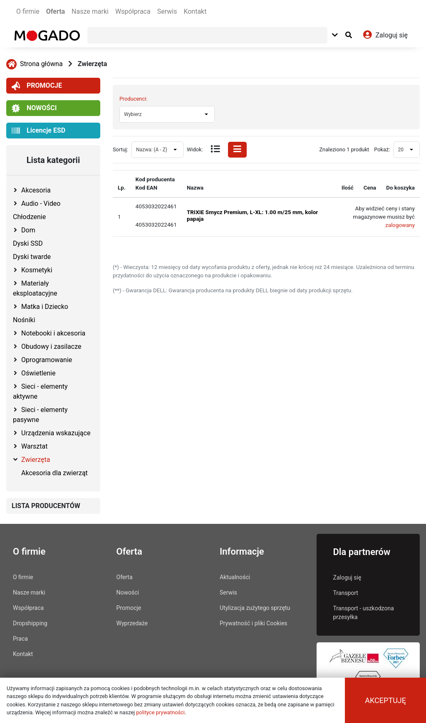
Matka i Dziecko (44, 307)
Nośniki (24, 320)
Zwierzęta (92, 64)
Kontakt (194, 11)
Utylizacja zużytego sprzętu (255, 608)
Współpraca (133, 11)
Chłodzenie (29, 217)
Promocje (128, 608)
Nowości (127, 592)
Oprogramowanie (46, 360)
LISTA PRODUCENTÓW (46, 506)
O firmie (28, 11)
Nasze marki (90, 11)
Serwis (167, 11)
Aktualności (235, 577)
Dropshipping (30, 623)
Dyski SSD (28, 243)
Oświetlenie (38, 373)
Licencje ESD (38, 130)
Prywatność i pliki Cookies (253, 623)
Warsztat (34, 446)
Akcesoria (36, 190)
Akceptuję (385, 700)
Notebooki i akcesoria (53, 333)
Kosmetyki (36, 270)
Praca (20, 638)
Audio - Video (40, 203)
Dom (28, 230)
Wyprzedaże (132, 623)
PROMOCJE (37, 85)
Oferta (55, 11)
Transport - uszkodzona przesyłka (363, 612)
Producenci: (133, 99)
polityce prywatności (160, 712)
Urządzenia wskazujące (55, 433)
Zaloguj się (347, 577)
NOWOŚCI (34, 108)
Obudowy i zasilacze (51, 346)
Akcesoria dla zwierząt (54, 473)
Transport (345, 593)
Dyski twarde (32, 257)
